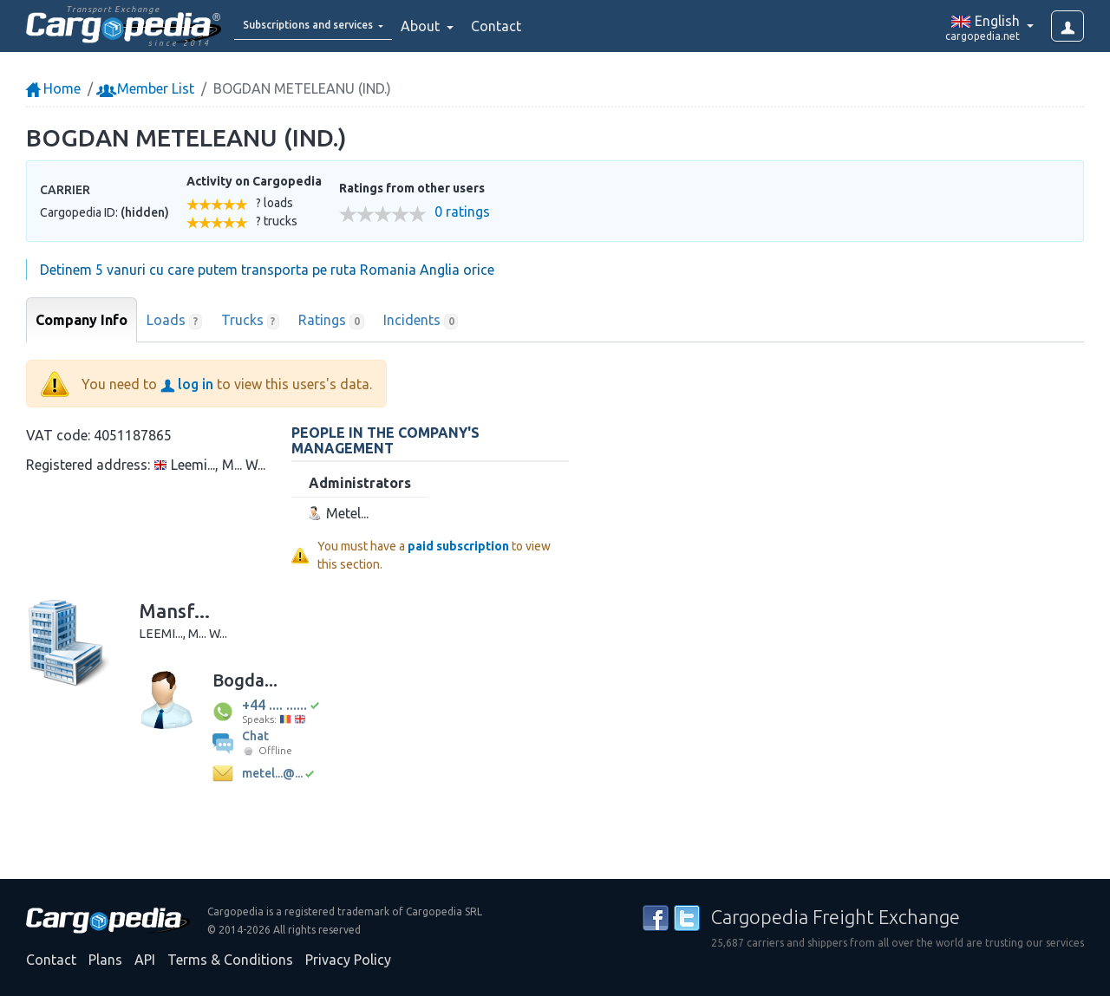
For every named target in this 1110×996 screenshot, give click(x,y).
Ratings (331, 320)
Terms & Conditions (230, 959)
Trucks (250, 320)
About (467, 26)
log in (186, 384)
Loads (174, 320)
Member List (147, 88)
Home (53, 88)
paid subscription (458, 546)
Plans (105, 959)
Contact (541, 26)
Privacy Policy (348, 959)
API (144, 959)
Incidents (421, 320)
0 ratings (462, 212)
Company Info (81, 320)
